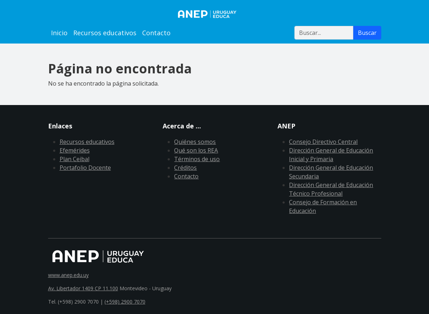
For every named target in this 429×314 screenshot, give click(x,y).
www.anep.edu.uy (68, 275)
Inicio (59, 32)
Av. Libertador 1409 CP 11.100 (83, 288)
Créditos (185, 168)
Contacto (156, 32)
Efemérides (75, 150)
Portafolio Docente (85, 168)
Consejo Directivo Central (323, 142)
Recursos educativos (104, 32)
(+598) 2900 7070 (124, 301)
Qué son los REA (196, 150)
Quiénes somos (195, 142)
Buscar (367, 33)
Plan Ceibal (74, 159)
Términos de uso (197, 159)
